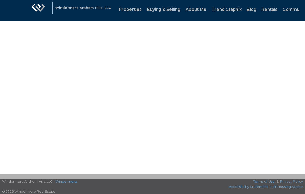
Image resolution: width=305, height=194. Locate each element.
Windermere (66, 181)
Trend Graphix (227, 9)
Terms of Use (264, 181)
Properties (130, 9)
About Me (196, 9)
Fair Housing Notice (286, 186)
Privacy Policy (291, 181)
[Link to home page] (38, 10)
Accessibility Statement (248, 186)
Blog (251, 9)
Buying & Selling (163, 9)
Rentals (270, 9)
